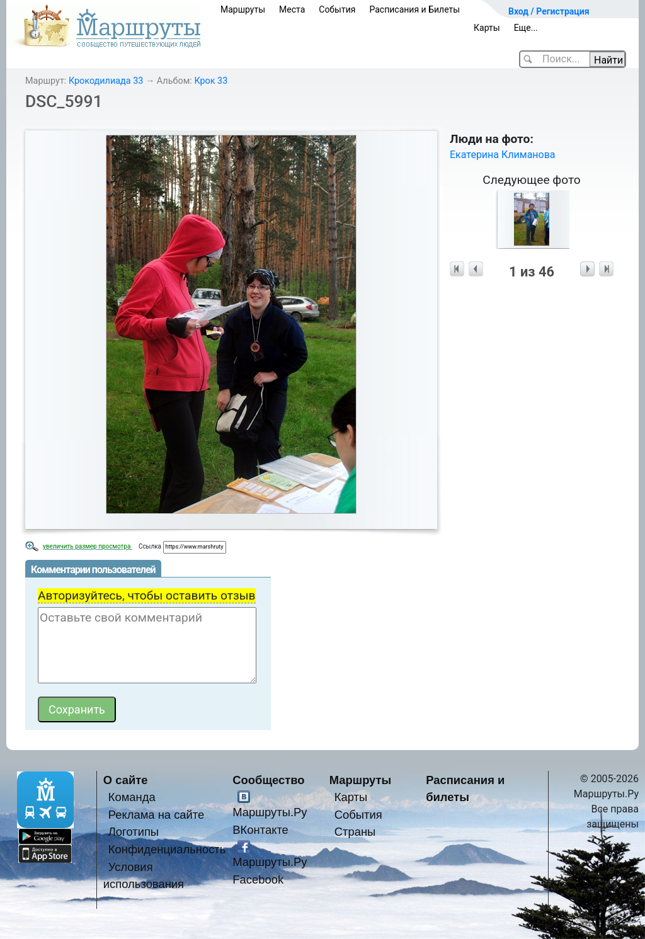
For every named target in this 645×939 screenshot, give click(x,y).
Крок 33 (210, 81)
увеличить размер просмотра (87, 546)
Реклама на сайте (156, 814)
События (337, 9)
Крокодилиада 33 (106, 81)
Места (292, 9)
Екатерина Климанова (503, 155)
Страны (355, 831)
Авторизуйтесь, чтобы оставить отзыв (147, 595)
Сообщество (268, 780)
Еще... (526, 28)
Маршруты (242, 9)
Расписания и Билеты (414, 9)
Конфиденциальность (167, 849)
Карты (487, 28)
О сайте (125, 780)
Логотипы (133, 831)
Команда (132, 797)
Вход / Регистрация (549, 11)
